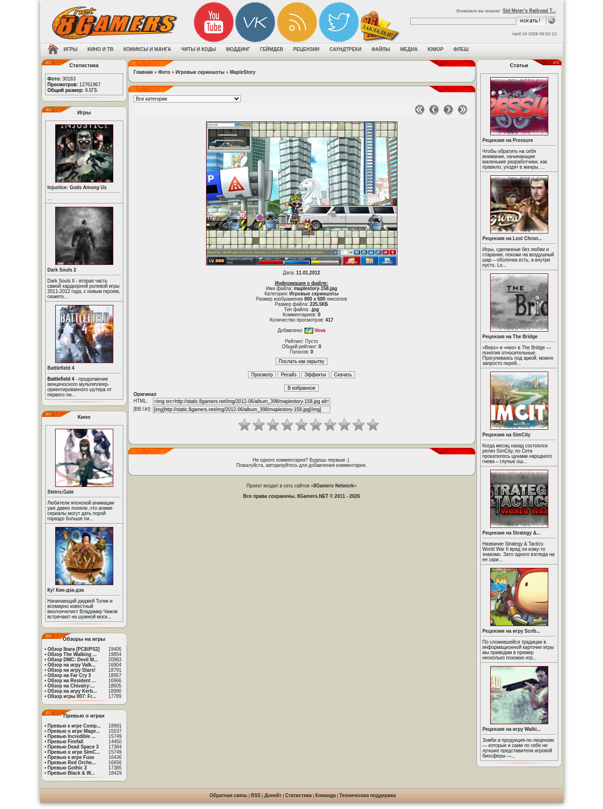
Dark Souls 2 (62, 270)
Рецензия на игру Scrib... (512, 631)
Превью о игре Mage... (74, 731)
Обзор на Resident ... (72, 680)
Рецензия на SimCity (507, 434)
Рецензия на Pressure (508, 140)
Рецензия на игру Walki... (512, 729)
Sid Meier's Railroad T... (529, 10)
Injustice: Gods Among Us (77, 187)
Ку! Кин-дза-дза (66, 590)
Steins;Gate (61, 492)
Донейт (272, 795)
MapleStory (243, 72)
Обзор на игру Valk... (72, 664)
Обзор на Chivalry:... (71, 685)
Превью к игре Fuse (71, 757)
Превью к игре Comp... (74, 725)
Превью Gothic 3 (67, 767)
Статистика (298, 795)
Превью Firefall (65, 741)
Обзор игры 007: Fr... (72, 696)
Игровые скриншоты (200, 72)
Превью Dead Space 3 (73, 746)
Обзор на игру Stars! (72, 670)
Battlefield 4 (61, 368)
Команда (326, 795)
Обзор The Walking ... (72, 654)
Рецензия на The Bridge (510, 336)
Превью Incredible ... (72, 736)
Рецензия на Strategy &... (512, 533)
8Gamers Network (334, 485)
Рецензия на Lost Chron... (513, 238)
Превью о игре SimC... (74, 752)
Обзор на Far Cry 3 (69, 675)
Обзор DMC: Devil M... (73, 659)
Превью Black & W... (71, 773)
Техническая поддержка (367, 795)
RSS (256, 795)
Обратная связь (228, 795)
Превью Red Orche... (72, 762)
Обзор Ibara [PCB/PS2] (74, 649)
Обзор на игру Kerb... (72, 691)
